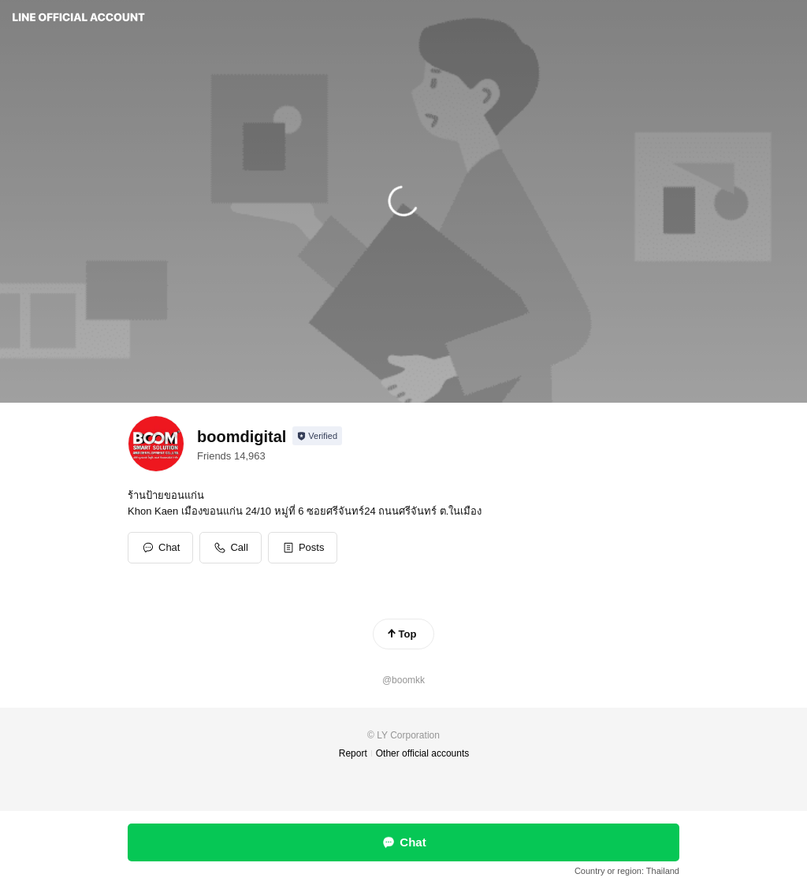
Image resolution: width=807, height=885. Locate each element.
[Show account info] (317, 435)
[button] (303, 547)
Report (353, 753)
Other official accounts (423, 753)
